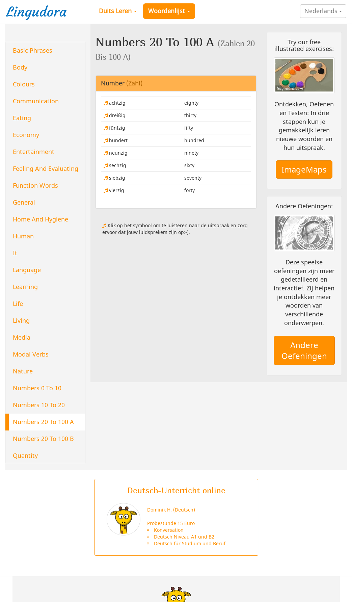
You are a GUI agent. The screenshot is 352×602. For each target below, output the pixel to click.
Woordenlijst (169, 11)
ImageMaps (304, 169)
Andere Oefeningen (304, 350)
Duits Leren (118, 11)
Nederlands (323, 11)
